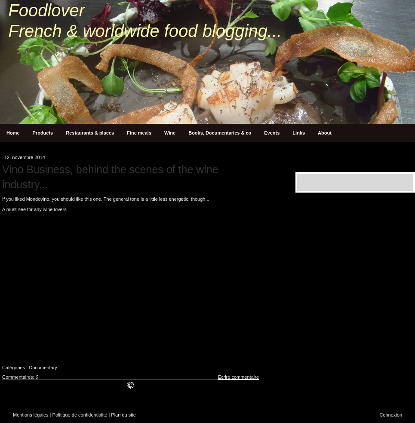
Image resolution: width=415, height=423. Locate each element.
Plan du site (123, 414)
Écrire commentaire (238, 377)
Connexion (390, 414)
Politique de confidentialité (80, 414)
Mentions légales (31, 414)
